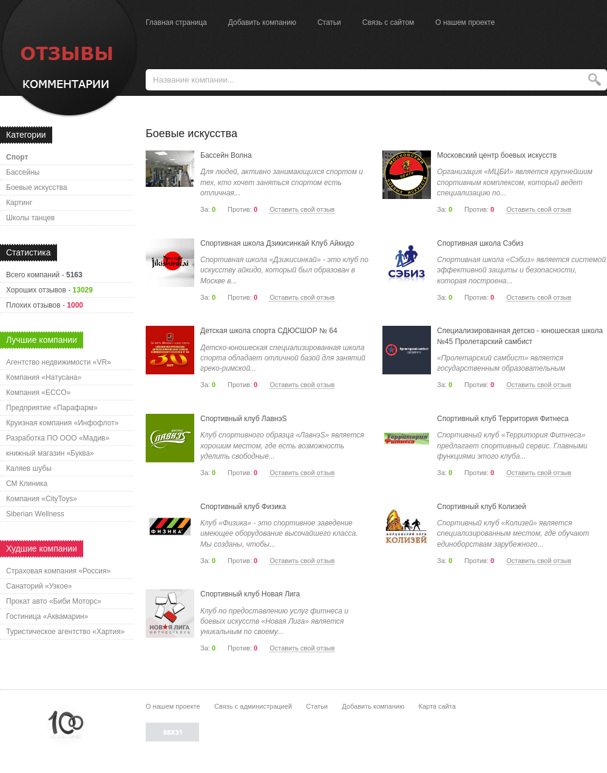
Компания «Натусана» (43, 377)
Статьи (329, 22)
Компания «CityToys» (41, 499)
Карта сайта (436, 706)
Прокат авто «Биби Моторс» (53, 601)
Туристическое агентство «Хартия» (65, 631)
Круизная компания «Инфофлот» (62, 423)
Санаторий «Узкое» (39, 586)
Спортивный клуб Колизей (481, 506)
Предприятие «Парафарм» (52, 407)
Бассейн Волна (226, 155)
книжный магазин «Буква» (50, 453)
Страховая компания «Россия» (58, 571)
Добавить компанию (262, 22)
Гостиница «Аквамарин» (47, 616)
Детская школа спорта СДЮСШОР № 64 (268, 330)
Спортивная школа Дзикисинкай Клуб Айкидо (277, 243)
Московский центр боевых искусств (497, 155)
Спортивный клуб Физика (243, 506)
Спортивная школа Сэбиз (480, 243)
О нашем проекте (465, 22)
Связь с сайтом (388, 22)
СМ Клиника (26, 483)
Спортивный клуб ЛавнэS (243, 418)
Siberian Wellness (35, 514)
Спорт (17, 157)
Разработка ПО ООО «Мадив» (57, 438)
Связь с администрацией (253, 706)
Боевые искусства (36, 187)
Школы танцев (30, 218)
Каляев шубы (29, 468)
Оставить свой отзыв (302, 209)
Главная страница (176, 22)
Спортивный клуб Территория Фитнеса (503, 418)
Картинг (19, 202)
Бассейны (22, 172)
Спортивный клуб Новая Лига (250, 594)
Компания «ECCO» (38, 392)
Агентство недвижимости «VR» (58, 362)
